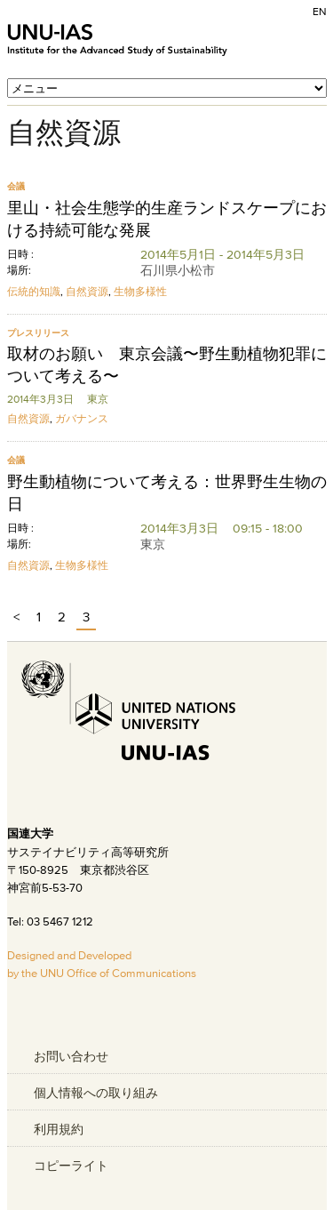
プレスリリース (38, 333)
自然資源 (87, 291)
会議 (16, 186)
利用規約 (58, 1129)
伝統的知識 (33, 291)
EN (320, 11)
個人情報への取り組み (96, 1093)
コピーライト (71, 1165)
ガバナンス (81, 418)
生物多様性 (140, 291)
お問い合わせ (71, 1056)
